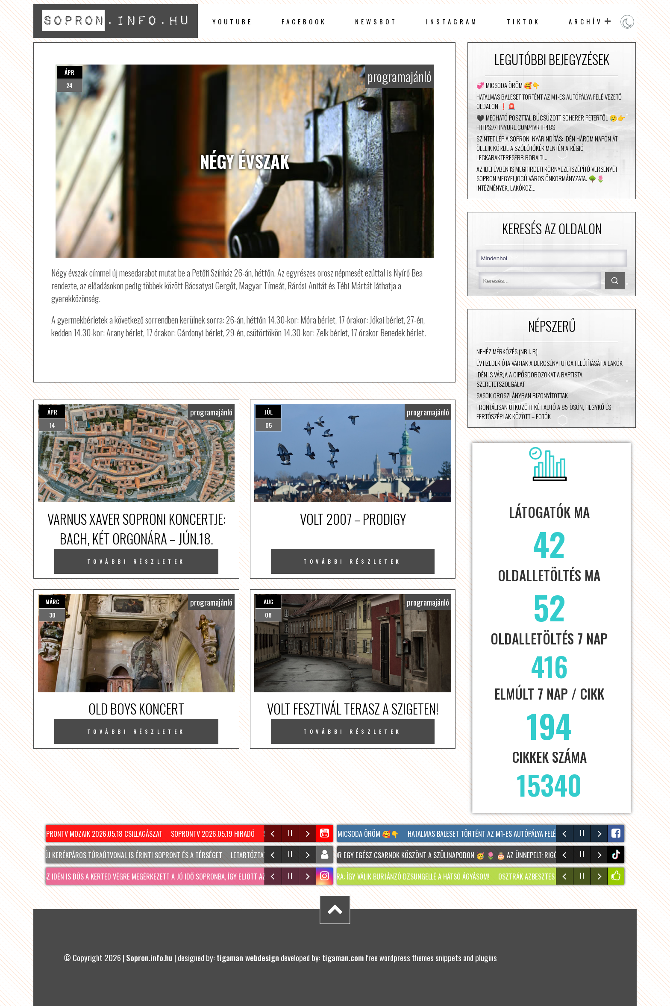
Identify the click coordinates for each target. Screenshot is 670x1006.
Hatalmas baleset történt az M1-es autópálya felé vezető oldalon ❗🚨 (549, 101)
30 (52, 614)
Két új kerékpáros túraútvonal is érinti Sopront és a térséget (131, 855)
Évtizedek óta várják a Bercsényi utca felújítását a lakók (549, 363)
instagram (452, 21)
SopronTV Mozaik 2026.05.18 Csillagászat (103, 834)
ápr (69, 72)
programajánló (399, 76)
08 (268, 614)
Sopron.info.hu (149, 957)
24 (69, 85)
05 (268, 425)
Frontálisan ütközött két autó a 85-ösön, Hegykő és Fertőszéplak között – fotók (543, 411)
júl (268, 411)
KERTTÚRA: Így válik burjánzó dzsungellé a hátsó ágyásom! (408, 876)
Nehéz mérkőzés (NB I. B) (507, 351)
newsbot (376, 21)
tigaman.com (343, 957)
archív (586, 21)
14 (52, 425)
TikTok (523, 21)
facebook (304, 21)
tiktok (616, 854)
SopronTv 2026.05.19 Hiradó (215, 834)
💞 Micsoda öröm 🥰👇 (508, 85)
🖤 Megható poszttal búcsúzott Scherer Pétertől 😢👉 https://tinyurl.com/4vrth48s (551, 122)
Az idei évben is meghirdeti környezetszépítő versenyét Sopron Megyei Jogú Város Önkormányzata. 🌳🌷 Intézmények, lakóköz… (546, 178)
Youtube (232, 21)
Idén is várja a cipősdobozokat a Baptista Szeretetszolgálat (529, 379)
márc (52, 601)
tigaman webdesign (248, 957)
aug (268, 601)
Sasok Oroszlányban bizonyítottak (522, 395)
